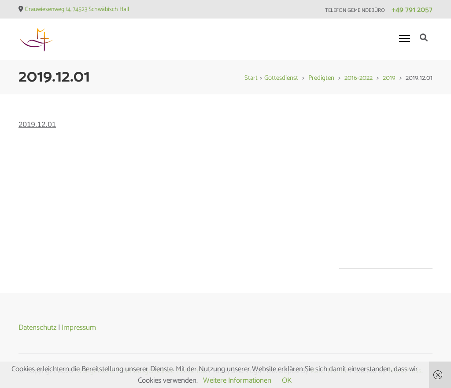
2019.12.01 (37, 124)
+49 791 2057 (412, 10)
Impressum (79, 327)
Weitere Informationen (237, 380)
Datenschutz (37, 327)
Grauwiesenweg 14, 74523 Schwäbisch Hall (77, 9)
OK (287, 380)
